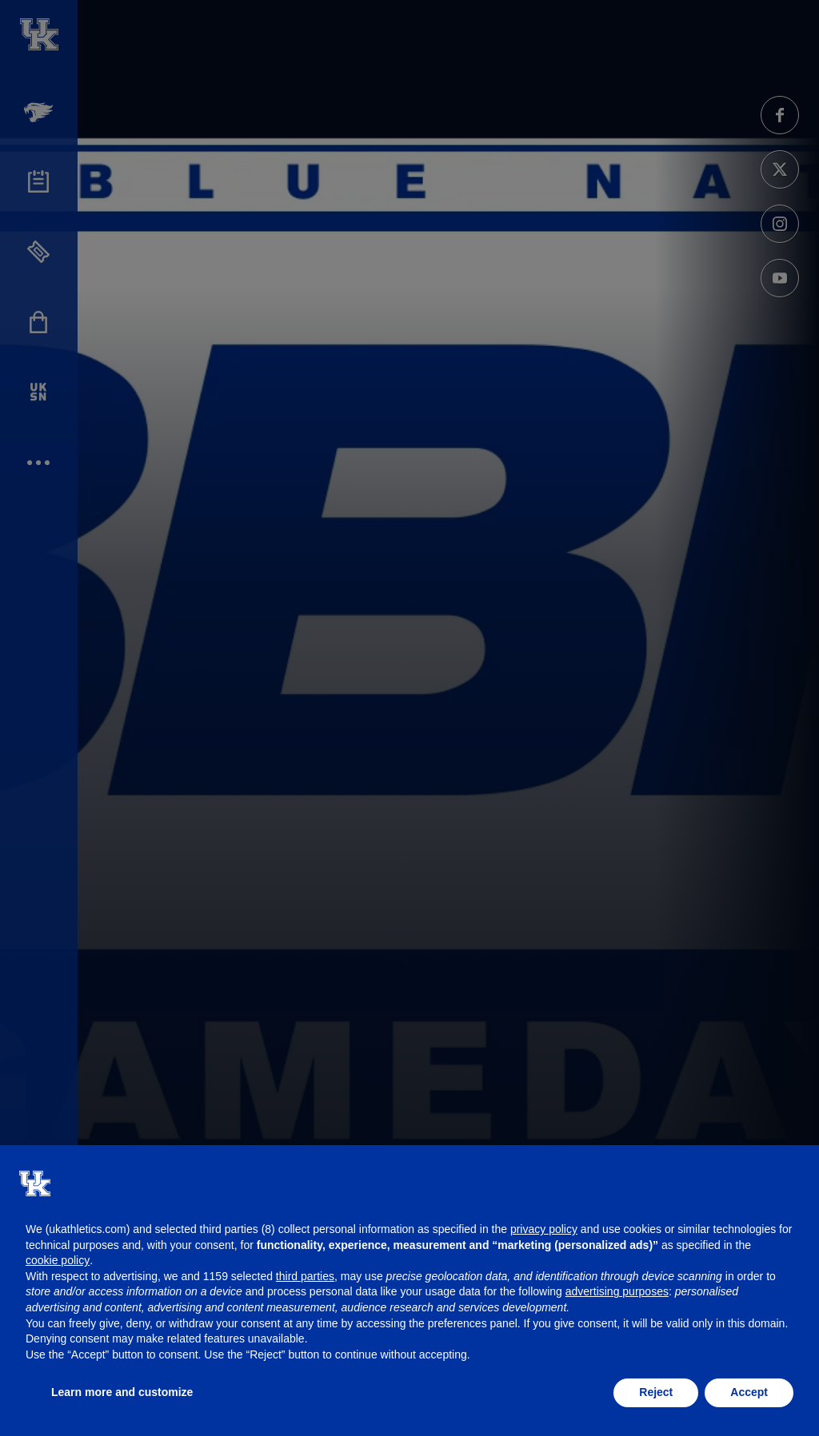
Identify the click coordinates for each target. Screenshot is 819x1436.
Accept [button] (749, 1392)
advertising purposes (617, 1291)
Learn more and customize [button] (122, 1392)
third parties (305, 1276)
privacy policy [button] (543, 1229)
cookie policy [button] (58, 1260)
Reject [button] (656, 1392)
